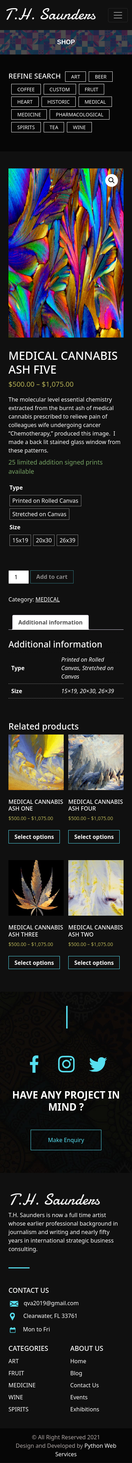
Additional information (50, 622)
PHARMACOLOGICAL (79, 114)
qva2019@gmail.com (43, 1303)
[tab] (50, 622)
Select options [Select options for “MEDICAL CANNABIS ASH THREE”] (34, 963)
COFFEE (26, 89)
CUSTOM (60, 89)
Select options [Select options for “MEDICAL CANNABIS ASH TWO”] (94, 963)
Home (78, 1361)
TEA (54, 127)
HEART (25, 101)
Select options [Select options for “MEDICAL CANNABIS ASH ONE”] (34, 837)
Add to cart (52, 577)
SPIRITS (26, 127)
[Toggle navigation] (118, 15)
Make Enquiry (66, 1140)
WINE (79, 127)
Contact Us (84, 1385)
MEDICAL (95, 101)
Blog (76, 1373)
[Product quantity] (18, 577)
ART (75, 76)
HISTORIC (59, 101)
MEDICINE (29, 114)
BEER (100, 76)
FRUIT (92, 89)
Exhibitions (84, 1409)
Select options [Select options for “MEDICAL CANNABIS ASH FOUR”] (94, 837)
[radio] (45, 500)
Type (16, 487)
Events (79, 1397)
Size (15, 527)
